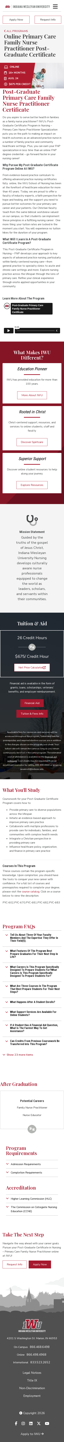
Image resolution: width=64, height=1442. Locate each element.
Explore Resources (32, 485)
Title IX (32, 1380)
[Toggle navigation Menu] (55, 6)
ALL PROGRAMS (16, 31)
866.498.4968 (36, 1355)
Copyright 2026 (32, 1413)
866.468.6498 (40, 1347)
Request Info (48, 20)
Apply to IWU (32, 1434)
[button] (32, 938)
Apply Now (16, 20)
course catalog (30, 891)
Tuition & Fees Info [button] (32, 714)
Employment (32, 1396)
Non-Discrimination (32, 1388)
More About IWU (32, 395)
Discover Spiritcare (32, 442)
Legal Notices (32, 1373)
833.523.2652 (40, 1362)
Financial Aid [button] (32, 703)
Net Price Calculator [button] (32, 667)
